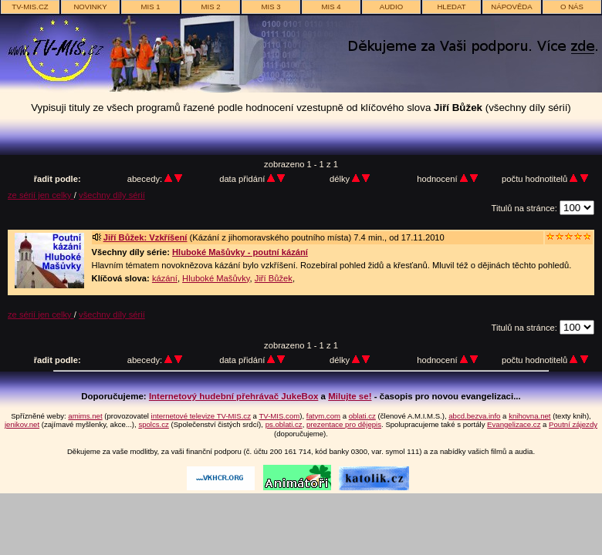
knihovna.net (529, 416)
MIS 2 (210, 6)
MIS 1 (150, 6)
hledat (451, 6)
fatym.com (323, 416)
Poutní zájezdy (573, 424)
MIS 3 (270, 6)
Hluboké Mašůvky (215, 278)
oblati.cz (362, 416)
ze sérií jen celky (41, 195)
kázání (165, 278)
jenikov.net (22, 424)
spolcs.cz (153, 424)
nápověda (511, 6)
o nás (571, 6)
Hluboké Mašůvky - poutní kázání (240, 252)
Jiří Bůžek (274, 278)
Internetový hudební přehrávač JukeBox (234, 396)
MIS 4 (330, 6)
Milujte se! (349, 396)
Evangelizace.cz (513, 424)
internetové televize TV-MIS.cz (201, 416)
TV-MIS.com (279, 416)
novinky (90, 6)
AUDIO (391, 6)
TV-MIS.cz (30, 6)
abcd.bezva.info (474, 416)
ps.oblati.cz (284, 424)
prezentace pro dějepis (343, 424)
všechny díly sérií (112, 195)
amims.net (85, 416)
